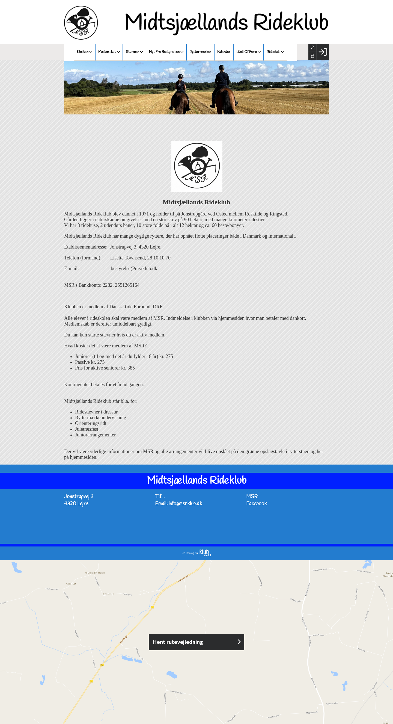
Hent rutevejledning (196, 642)
